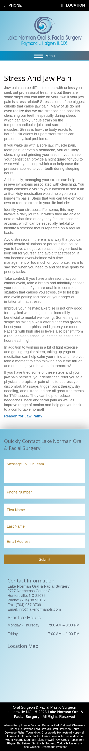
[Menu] (44, 55)
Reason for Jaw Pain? (23, 416)
